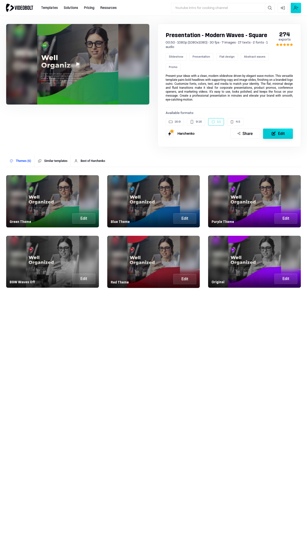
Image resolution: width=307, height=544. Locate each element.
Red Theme (120, 282)
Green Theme (20, 222)
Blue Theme (120, 222)
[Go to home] (19, 8)
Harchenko (186, 133)
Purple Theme (223, 222)
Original (218, 282)
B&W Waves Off (22, 282)
